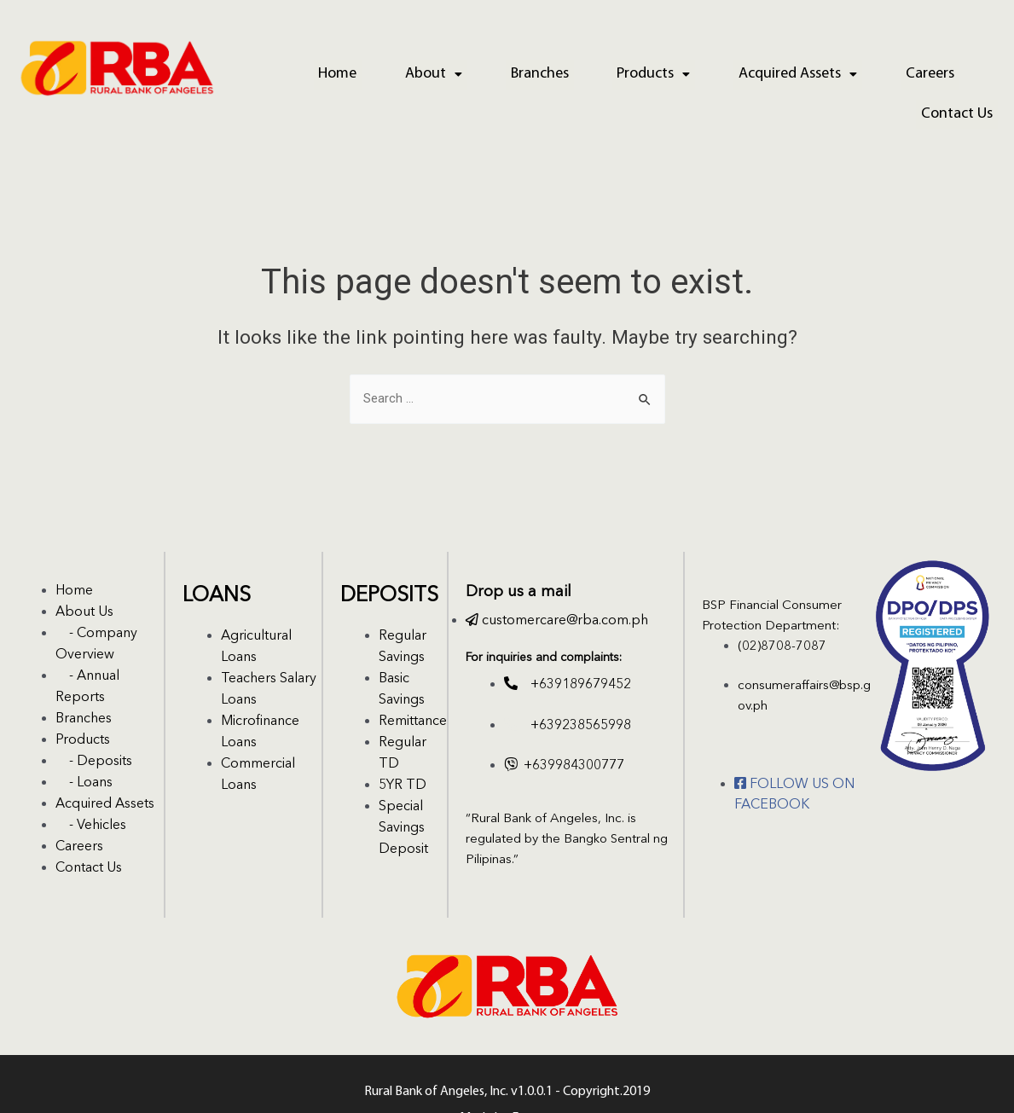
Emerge (533, 1075)
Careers (863, 72)
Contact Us (962, 72)
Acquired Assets (741, 72)
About (407, 72)
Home (321, 72)
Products (607, 72)
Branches (503, 72)
